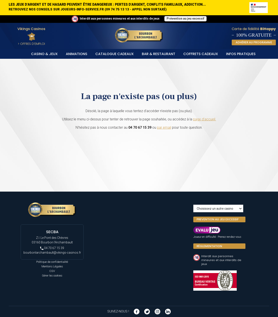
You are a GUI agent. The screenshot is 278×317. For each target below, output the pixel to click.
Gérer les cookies (52, 275)
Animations (76, 53)
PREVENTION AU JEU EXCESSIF (218, 219)
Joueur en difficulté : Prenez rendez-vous (217, 236)
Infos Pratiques (241, 53)
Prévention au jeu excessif (185, 18)
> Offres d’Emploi (31, 44)
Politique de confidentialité (52, 261)
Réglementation (209, 246)
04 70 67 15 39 (52, 248)
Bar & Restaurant (158, 53)
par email (164, 127)
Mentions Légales (52, 266)
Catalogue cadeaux (114, 53)
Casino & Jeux (44, 53)
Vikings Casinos (31, 28)
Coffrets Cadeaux (200, 53)
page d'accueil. (204, 119)
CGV (52, 271)
